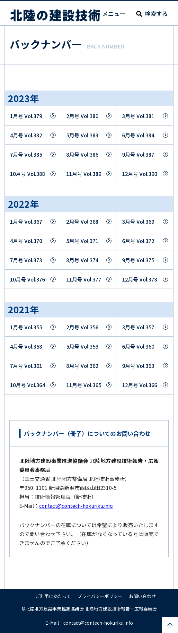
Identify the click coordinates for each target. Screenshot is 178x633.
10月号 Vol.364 (27, 385)
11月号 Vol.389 (83, 174)
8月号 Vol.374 (82, 260)
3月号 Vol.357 (138, 327)
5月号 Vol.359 (82, 346)
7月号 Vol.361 (26, 365)
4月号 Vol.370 (26, 241)
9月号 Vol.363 (138, 365)
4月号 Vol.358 (26, 346)
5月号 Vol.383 (82, 135)
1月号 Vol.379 (26, 116)
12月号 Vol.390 (139, 174)
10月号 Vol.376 (27, 279)
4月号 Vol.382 (26, 135)
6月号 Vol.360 (138, 346)
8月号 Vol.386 (82, 154)
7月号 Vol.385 (26, 154)
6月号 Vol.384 (138, 135)
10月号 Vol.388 (27, 174)
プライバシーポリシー (99, 596)
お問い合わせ (142, 596)
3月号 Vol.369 (138, 221)
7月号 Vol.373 (26, 260)
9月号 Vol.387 (138, 154)
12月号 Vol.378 (139, 279)
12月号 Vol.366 (139, 385)
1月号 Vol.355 (26, 327)
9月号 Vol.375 (138, 260)
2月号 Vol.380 (82, 116)
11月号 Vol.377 (83, 279)
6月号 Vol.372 (138, 241)
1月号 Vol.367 (26, 221)
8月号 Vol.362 (82, 365)
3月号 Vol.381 (138, 116)
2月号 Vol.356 (82, 327)
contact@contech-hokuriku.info (77, 505)
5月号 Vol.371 (82, 241)
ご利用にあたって (53, 596)
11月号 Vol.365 (83, 385)
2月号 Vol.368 (82, 221)
